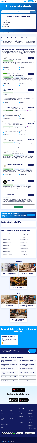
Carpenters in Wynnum (23, 254)
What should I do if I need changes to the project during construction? (9, 381)
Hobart (11, 419)
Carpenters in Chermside (7, 237)
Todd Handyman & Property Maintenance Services (16, 73)
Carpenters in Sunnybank (7, 251)
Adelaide (11, 416)
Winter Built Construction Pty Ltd (13, 123)
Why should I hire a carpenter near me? (7, 368)
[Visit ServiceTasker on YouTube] (12, 433)
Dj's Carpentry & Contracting (12, 151)
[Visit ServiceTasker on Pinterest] (4, 433)
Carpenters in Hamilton (23, 242)
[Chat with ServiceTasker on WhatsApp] (14, 433)
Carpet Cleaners (21, 417)
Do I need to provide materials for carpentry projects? (27, 381)
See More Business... (18, 206)
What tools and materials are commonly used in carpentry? (9, 365)
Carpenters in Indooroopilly (7, 243)
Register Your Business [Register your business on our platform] (30, 433)
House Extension (22, 410)
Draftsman (20, 414)
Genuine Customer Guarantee (31, 413)
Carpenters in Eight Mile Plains (7, 240)
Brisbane (17, 32)
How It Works (30, 416)
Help (1, 421)
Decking (20, 413)
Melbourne (11, 412)
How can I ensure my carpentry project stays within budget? (8, 373)
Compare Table (30, 419)
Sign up (2, 427)
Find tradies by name (4, 422)
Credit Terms (30, 422)
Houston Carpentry (10, 180)
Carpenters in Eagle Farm (24, 239)
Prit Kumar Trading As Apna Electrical (14, 139)
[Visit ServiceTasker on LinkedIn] (10, 433)
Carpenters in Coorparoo (7, 239)
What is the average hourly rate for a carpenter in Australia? (9, 361)
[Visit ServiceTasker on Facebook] (2, 433)
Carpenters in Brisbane (6, 256)
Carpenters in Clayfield (23, 237)
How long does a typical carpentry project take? (27, 372)
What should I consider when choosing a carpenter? (26, 369)
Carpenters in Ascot (23, 233)
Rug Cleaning (21, 419)
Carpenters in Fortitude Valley (24, 240)
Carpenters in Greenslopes (7, 242)
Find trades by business (4, 424)
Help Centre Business (31, 427)
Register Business (31, 1)
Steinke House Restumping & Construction (14, 164)
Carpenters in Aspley (6, 234)
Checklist (2, 415)
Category (5, 32)
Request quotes (31, 58)
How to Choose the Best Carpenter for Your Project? (27, 306)
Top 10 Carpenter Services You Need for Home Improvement (18, 320)
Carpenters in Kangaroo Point (24, 243)
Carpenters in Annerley (6, 233)
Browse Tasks (30, 425)
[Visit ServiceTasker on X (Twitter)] (6, 433)
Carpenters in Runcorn (6, 248)
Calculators (2, 419)
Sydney (11, 410)
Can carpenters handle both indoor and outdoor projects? (27, 377)
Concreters (21, 422)
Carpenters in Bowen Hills (24, 234)
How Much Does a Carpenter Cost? (28, 273)
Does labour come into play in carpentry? (26, 360)
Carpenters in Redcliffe (6, 336)
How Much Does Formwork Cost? (18, 287)
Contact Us (2, 416)
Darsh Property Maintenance (12, 107)
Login (25, 1)
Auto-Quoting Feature (31, 414)
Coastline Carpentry (10, 194)
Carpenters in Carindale (23, 236)
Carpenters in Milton (23, 245)
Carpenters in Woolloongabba (7, 254)
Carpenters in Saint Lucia (24, 248)
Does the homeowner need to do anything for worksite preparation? (27, 365)
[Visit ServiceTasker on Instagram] (8, 433)
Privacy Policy (30, 410)
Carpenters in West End (23, 253)
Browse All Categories (32, 417)
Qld (14, 32)
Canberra (11, 418)
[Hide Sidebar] (36, 1)
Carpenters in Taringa (23, 251)
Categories (2, 418)
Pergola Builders (21, 411)
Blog (1, 410)
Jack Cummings (10, 57)
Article (2, 413)
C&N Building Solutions (11, 89)
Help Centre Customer (32, 428)
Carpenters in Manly (6, 245)
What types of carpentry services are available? (8, 376)
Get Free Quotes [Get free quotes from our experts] (20, 433)
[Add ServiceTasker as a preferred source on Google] (18, 390)
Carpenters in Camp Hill (6, 236)
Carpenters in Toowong (6, 253)
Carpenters (10, 32)
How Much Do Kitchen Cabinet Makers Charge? (9, 274)
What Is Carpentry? (9, 305)
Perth (11, 415)
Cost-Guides (3, 412)
